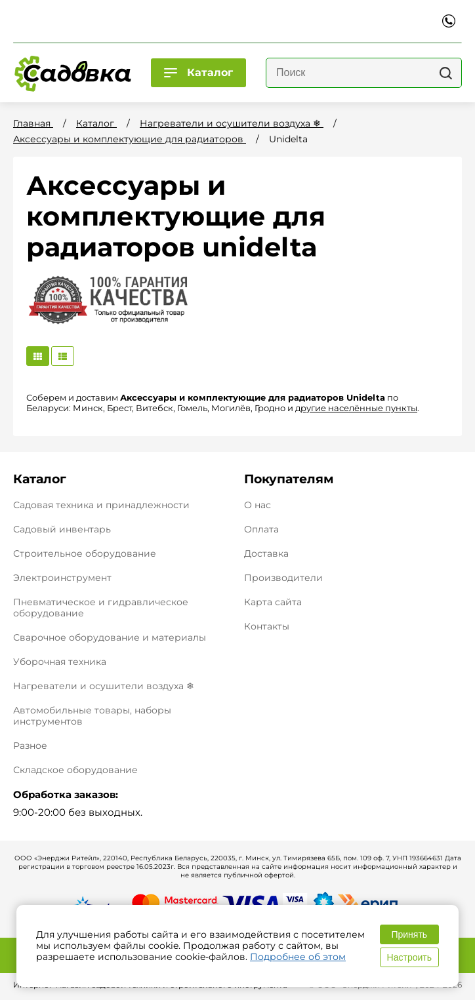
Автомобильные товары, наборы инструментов (92, 715)
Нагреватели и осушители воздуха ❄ (103, 686)
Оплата (261, 529)
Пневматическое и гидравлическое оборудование (100, 607)
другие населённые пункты (356, 408)
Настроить (409, 957)
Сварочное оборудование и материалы (109, 637)
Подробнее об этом (298, 957)
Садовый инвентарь (62, 529)
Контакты (266, 626)
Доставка (266, 553)
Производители (283, 578)
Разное (30, 745)
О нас (257, 505)
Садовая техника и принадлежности (101, 505)
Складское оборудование (75, 770)
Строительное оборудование (84, 553)
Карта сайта (273, 602)
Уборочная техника (59, 662)
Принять (409, 934)
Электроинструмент (62, 578)
